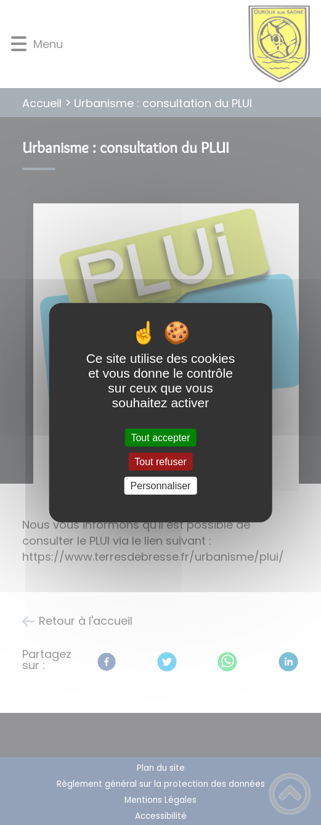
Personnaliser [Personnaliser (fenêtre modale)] (161, 486)
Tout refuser (160, 461)
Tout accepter (160, 437)
